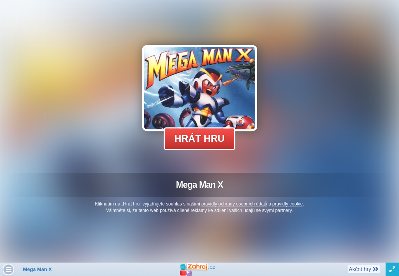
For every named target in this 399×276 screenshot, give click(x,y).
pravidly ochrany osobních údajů (234, 204)
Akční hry (363, 268)
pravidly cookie (288, 204)
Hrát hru (199, 138)
